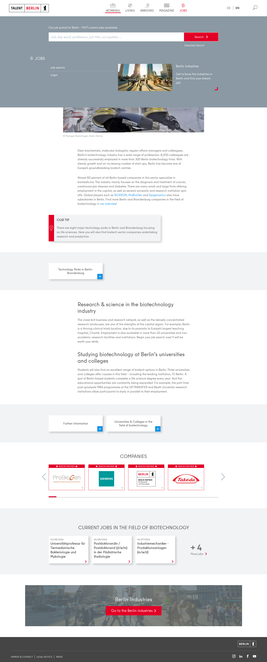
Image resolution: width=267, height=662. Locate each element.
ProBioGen (135, 195)
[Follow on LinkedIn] (240, 656)
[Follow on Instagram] (233, 656)
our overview (108, 203)
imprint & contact (22, 656)
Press (59, 656)
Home (15, 20)
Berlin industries (67, 20)
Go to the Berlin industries (132, 610)
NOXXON (120, 195)
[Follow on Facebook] (247, 656)
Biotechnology (108, 20)
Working (33, 20)
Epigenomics (157, 195)
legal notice (44, 656)
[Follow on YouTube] (254, 656)
